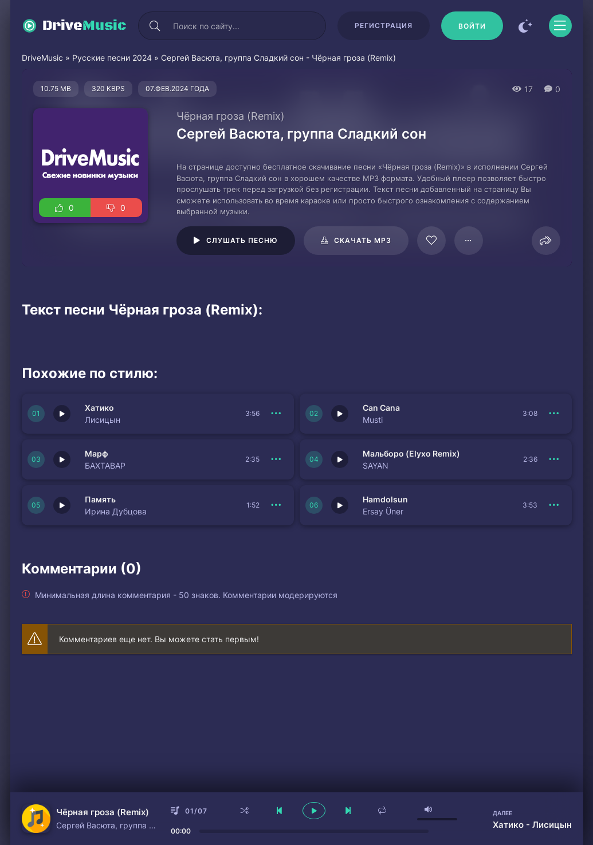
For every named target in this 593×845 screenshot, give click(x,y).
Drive (84, 25)
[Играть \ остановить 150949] (339, 505)
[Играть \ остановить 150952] (339, 413)
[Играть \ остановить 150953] (61, 413)
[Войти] (472, 25)
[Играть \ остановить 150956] (61, 505)
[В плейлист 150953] (276, 413)
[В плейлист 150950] (554, 459)
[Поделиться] (546, 240)
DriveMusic (42, 57)
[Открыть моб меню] (560, 25)
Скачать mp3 (362, 240)
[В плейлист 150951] (276, 459)
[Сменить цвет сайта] (526, 25)
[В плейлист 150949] (554, 505)
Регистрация (384, 25)
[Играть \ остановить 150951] (61, 459)
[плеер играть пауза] (314, 810)
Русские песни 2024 (112, 57)
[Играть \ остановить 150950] (339, 459)
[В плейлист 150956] (276, 505)
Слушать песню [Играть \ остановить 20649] (242, 240)
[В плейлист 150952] (554, 413)
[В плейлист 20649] (468, 240)
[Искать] (155, 25)
